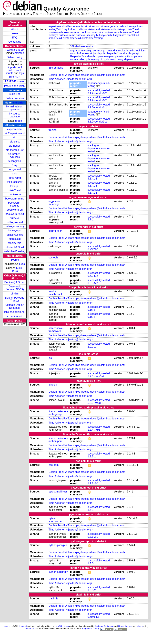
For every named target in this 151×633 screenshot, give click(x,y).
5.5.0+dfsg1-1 (96, 403)
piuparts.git (29, 628)
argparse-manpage (81, 50)
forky (15, 165)
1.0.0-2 (92, 590)
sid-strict (18, 102)
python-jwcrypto (94, 59)
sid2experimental (15, 133)
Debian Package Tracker (14, 299)
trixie (15, 173)
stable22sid (14, 243)
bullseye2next (15, 234)
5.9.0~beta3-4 (96, 376)
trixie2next (15, 190)
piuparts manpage (14, 85)
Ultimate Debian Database (14, 306)
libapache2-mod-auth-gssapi (122, 53)
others (139, 626)
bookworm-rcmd (14, 198)
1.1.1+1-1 (93, 483)
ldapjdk (101, 53)
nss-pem (109, 56)
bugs (22, 264)
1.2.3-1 (92, 456)
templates (18, 53)
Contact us (14, 41)
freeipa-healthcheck (129, 50)
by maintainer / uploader (14, 108)
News (14, 33)
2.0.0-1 (92, 346)
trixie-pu (14, 186)
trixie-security (14, 181)
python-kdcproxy (113, 59)
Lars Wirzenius (62, 626)
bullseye (15, 218)
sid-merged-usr (15, 150)
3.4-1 (90, 510)
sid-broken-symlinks (14, 155)
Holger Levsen (125, 626)
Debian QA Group (14, 282)
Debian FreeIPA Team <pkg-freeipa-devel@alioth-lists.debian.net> (87, 75)
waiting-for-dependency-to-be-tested (99, 148)
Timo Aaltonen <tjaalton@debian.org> (70, 79)
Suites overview (15, 98)
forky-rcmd (15, 169)
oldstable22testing (14, 251)
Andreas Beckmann (104, 626)
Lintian (15, 293)
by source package (14, 115)
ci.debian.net (14, 316)
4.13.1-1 (92, 178)
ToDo (15, 271)
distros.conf (14, 70)
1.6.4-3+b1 (94, 429)
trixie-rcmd (15, 177)
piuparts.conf (14, 67)
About (14, 29)
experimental (14, 129)
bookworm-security (14, 204)
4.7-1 (90, 219)
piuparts (6, 626)
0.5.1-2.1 (93, 536)
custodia (112, 50)
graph (18, 120)
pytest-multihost (124, 56)
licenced (23, 626)
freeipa (89, 46)
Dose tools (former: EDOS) (15, 288)
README (14, 77)
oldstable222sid (15, 247)
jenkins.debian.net (14, 312)
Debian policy (15, 57)
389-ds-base (77, 46)
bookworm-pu (15, 209)
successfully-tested (99, 90)
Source (14, 259)
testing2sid (14, 161)
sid (14, 137)
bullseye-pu (14, 230)
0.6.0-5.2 (93, 275)
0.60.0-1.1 (93, 616)
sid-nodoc (14, 145)
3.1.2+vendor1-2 (97, 93)
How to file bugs (14, 50)
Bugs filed (14, 94)
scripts (9, 73)
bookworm (15, 194)
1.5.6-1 (92, 563)
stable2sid (15, 238)
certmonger (99, 50)
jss (94, 53)
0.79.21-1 (93, 249)
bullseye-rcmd (15, 222)
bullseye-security (14, 226)
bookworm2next (14, 214)
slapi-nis (129, 59)
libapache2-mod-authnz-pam (87, 56)
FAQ (14, 37)
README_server (15, 81)
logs (21, 73)
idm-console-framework (56, 329)
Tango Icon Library (90, 628)
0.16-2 (91, 309)
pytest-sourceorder (55, 520)
